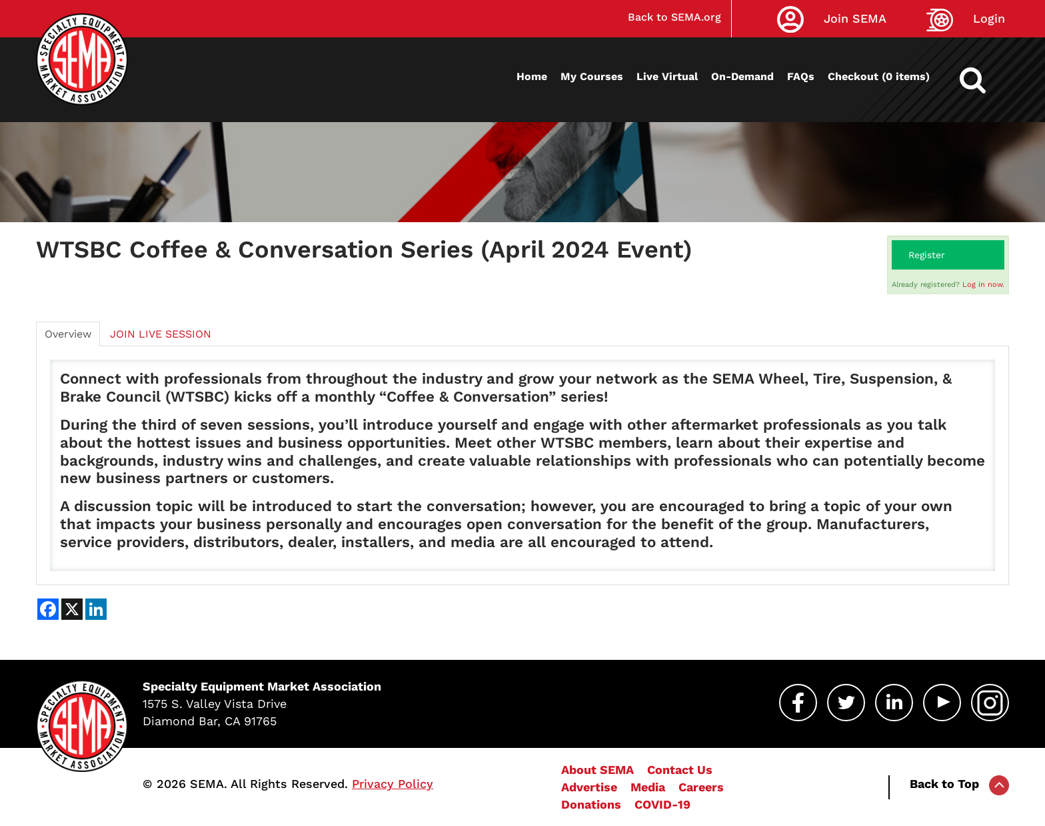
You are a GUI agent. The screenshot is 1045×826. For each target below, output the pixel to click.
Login (989, 18)
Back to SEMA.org (674, 17)
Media (647, 787)
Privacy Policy (392, 784)
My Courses (591, 76)
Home (532, 76)
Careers (701, 787)
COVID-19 (662, 804)
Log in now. (983, 284)
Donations (591, 804)
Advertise (589, 787)
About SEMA (597, 770)
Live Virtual (667, 76)
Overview (68, 334)
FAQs (800, 76)
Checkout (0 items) (879, 76)
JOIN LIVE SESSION (160, 334)
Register (926, 255)
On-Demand (742, 76)
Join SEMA (855, 18)
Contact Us (679, 770)
